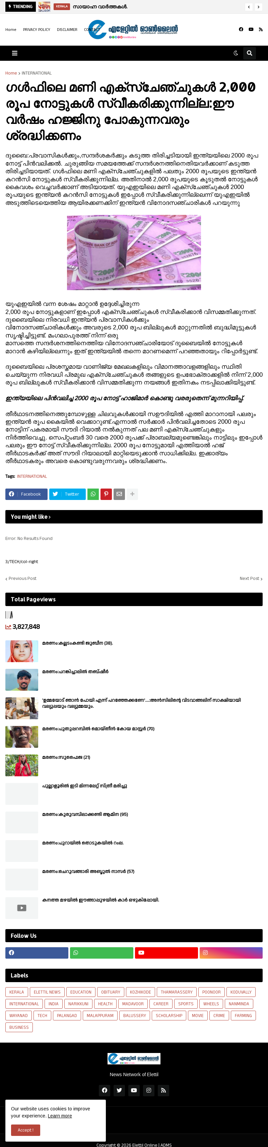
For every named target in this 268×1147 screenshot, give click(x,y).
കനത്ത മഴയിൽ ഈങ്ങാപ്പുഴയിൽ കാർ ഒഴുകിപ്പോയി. (100, 900)
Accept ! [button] (26, 1130)
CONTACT (92, 30)
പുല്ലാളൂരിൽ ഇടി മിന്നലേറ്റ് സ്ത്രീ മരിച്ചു (84, 786)
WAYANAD (18, 1016)
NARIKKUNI (78, 1004)
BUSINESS (19, 1027)
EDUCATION (80, 992)
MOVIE (198, 1016)
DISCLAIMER (67, 30)
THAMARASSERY (177, 992)
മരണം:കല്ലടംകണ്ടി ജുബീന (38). (77, 643)
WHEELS (211, 1004)
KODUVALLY (241, 992)
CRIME (219, 1016)
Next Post (249, 579)
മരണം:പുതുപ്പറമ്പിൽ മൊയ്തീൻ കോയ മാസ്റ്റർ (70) (98, 729)
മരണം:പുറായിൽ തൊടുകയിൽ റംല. (83, 843)
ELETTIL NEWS (47, 992)
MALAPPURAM (100, 1016)
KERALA (16, 992)
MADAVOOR (133, 1004)
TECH (42, 1016)
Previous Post (23, 579)
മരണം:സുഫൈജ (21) (66, 757)
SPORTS (186, 1004)
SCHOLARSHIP (169, 1016)
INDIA (54, 1004)
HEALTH (105, 1004)
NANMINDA (239, 1004)
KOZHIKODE (140, 992)
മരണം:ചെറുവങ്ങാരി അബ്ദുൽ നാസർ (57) (88, 872)
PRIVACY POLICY (36, 30)
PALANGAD (67, 1016)
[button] (249, 7)
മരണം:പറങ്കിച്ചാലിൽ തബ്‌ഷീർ (75, 672)
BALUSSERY (134, 1016)
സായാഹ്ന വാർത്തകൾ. (100, 6)
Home (10, 30)
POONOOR (211, 992)
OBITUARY (110, 992)
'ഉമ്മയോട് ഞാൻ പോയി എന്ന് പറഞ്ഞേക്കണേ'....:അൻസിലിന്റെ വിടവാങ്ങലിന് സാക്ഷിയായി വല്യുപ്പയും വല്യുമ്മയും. (141, 703)
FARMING (243, 1016)
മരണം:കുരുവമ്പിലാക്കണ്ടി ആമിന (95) (85, 815)
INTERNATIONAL (37, 73)
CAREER (161, 1004)
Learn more (60, 1115)
